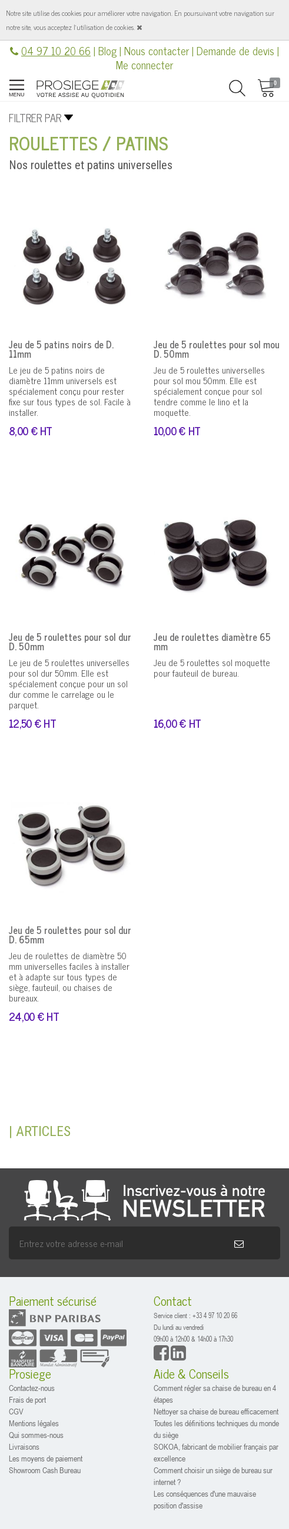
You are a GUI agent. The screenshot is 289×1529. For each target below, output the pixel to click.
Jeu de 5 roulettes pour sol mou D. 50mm (217, 349)
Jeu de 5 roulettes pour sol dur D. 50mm (70, 641)
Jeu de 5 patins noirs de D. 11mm (61, 349)
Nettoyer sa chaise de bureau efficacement (216, 1411)
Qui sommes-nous (36, 1435)
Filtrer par (35, 117)
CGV (16, 1411)
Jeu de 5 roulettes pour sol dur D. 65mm (70, 934)
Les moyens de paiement (45, 1458)
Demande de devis (235, 50)
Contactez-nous (32, 1388)
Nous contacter (156, 50)
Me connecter (144, 64)
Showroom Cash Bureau (45, 1470)
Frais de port (27, 1399)
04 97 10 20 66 (56, 50)
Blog (107, 50)
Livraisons (24, 1446)
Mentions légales (34, 1423)
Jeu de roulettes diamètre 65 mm (212, 641)
